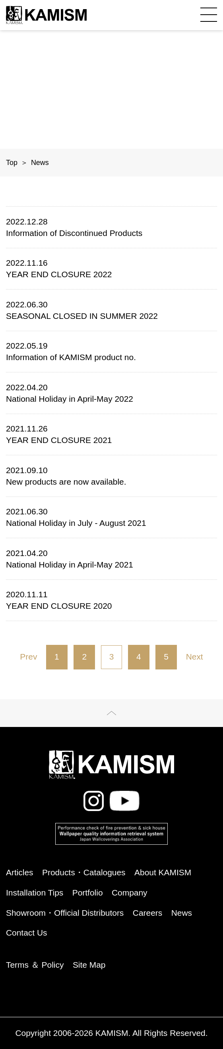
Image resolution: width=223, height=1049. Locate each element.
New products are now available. (111, 475)
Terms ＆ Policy (35, 965)
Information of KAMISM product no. (111, 351)
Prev (28, 657)
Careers (147, 913)
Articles (19, 873)
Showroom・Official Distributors (65, 913)
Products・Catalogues (84, 873)
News (181, 913)
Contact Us (26, 933)
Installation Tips (34, 893)
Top (11, 163)
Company (129, 893)
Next (194, 657)
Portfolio (87, 893)
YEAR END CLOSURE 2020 (111, 599)
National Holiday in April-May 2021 (111, 558)
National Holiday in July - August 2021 (111, 516)
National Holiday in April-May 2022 (111, 392)
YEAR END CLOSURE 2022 (111, 268)
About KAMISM (162, 873)
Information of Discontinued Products (111, 227)
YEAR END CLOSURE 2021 (111, 434)
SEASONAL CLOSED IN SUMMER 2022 (111, 309)
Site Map (89, 965)
